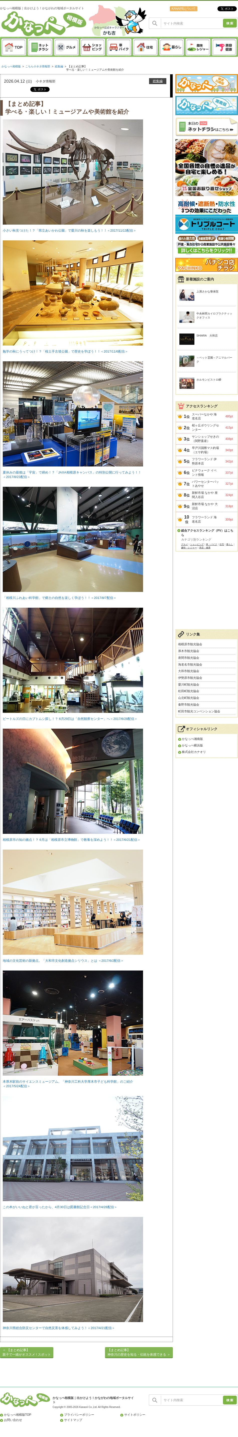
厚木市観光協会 (188, 651)
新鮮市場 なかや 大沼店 (205, 506)
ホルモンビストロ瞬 (208, 379)
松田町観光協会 (188, 691)
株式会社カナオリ (194, 752)
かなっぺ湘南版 (192, 739)
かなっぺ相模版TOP (17, 1414)
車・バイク (211, 544)
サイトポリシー (134, 1414)
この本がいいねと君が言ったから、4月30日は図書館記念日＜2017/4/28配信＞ (60, 1207)
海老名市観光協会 (190, 664)
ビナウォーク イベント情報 (204, 472)
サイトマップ (73, 1420)
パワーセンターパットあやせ (205, 484)
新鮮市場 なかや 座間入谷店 (205, 495)
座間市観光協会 (188, 658)
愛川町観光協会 (188, 684)
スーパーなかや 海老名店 (204, 416)
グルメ (184, 544)
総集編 (59, 66)
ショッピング (197, 544)
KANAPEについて (183, 9)
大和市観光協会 (188, 671)
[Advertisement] (206, 593)
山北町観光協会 (188, 698)
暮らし (229, 544)
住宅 (221, 544)
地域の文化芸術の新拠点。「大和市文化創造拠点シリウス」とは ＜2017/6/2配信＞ (63, 961)
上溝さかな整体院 (207, 291)
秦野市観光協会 (188, 704)
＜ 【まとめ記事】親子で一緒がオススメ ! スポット (27, 1352)
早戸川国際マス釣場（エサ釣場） (205, 450)
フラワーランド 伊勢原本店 (204, 461)
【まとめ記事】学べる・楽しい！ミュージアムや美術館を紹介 (95, 68)
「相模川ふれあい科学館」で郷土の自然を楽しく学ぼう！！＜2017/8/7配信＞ (59, 598)
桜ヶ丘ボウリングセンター (205, 427)
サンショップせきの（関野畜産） (205, 439)
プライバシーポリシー (79, 1414)
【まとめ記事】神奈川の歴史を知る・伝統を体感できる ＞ (138, 1352)
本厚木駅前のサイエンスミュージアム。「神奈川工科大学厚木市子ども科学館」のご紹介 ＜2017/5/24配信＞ (73, 1080)
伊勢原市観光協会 (190, 678)
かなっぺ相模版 (11, 66)
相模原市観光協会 (190, 644)
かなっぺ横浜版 (192, 745)
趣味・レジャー (189, 547)
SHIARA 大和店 (207, 335)
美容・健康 (204, 547)
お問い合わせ (13, 1420)
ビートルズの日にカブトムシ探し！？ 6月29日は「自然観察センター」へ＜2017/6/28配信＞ (70, 719)
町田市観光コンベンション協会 (199, 711)
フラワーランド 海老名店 (204, 519)
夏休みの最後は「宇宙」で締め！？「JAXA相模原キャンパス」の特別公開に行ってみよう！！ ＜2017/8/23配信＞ (73, 471)
